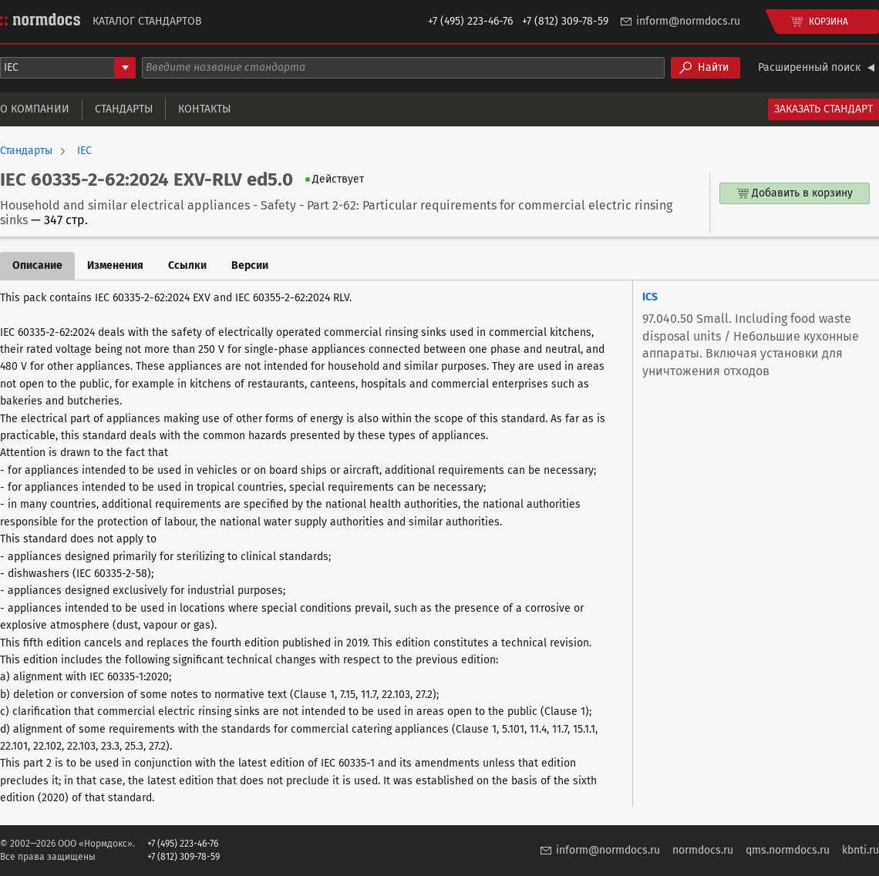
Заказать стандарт (823, 109)
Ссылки (187, 265)
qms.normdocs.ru (788, 850)
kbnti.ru (860, 850)
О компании (34, 109)
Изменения (115, 265)
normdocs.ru (702, 850)
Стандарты (124, 109)
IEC (84, 151)
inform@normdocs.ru (688, 21)
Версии (249, 265)
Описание (37, 265)
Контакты (204, 109)
